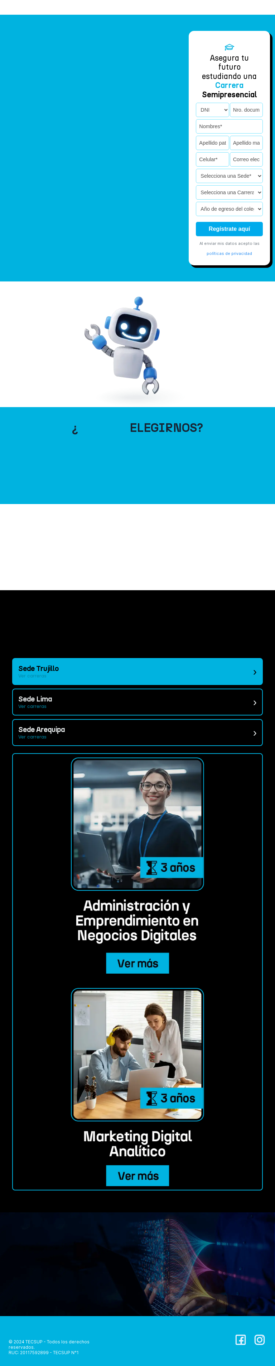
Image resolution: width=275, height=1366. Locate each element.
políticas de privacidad (229, 253)
